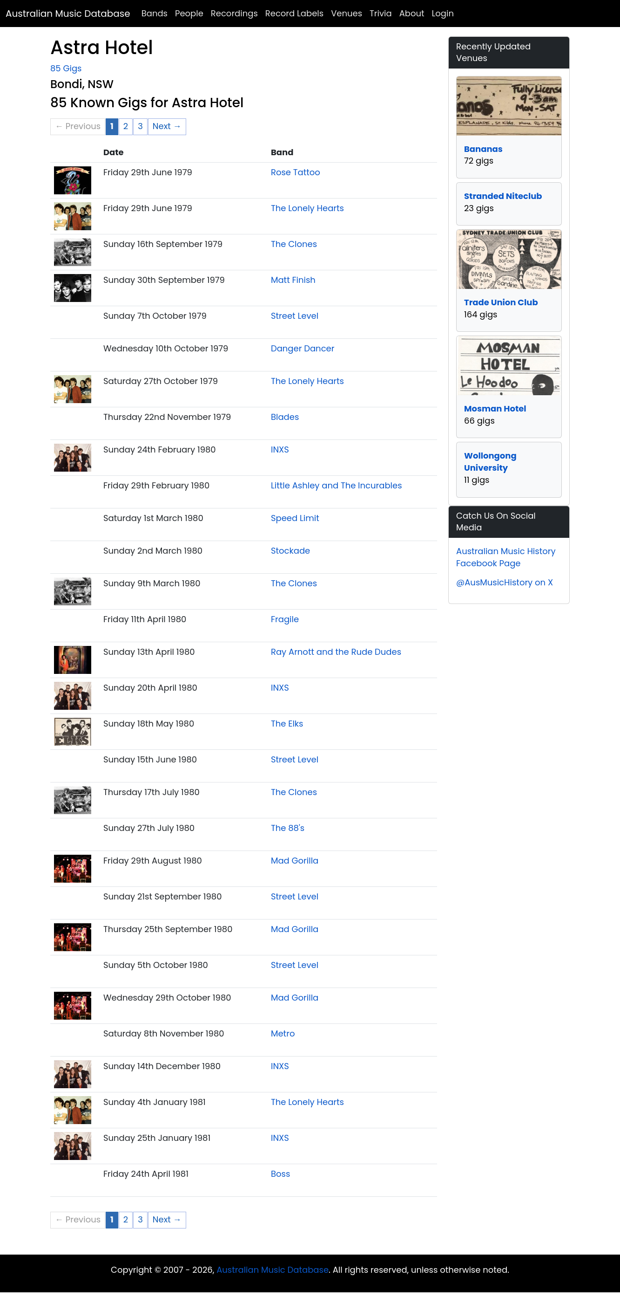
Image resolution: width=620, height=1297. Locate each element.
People (189, 13)
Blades (285, 417)
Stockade (290, 550)
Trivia (381, 13)
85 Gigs (65, 68)
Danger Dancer (302, 348)
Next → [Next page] (167, 126)
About (412, 13)
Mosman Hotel (495, 408)
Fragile (285, 619)
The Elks (287, 723)
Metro (283, 1033)
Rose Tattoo (295, 172)
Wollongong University (490, 462)
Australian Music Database (68, 13)
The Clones (294, 244)
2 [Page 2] (125, 126)
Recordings (234, 13)
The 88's (287, 828)
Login (443, 13)
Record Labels (294, 13)
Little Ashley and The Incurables (336, 485)
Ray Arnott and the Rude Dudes (336, 652)
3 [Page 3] (140, 126)
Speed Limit (295, 518)
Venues (346, 13)
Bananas (483, 149)
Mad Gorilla (294, 860)
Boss (280, 1174)
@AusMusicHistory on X (504, 582)
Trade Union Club (501, 302)
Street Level (294, 316)
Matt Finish (293, 280)
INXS (280, 449)
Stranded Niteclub (503, 196)
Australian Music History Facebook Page (506, 557)
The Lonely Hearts (307, 208)
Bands (155, 13)
